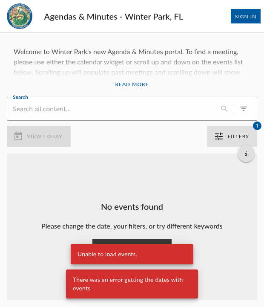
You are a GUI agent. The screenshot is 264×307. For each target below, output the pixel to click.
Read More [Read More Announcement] (132, 84)
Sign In (246, 16)
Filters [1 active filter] (232, 136)
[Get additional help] (246, 153)
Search (20, 96)
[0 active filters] (243, 108)
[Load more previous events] (132, 160)
